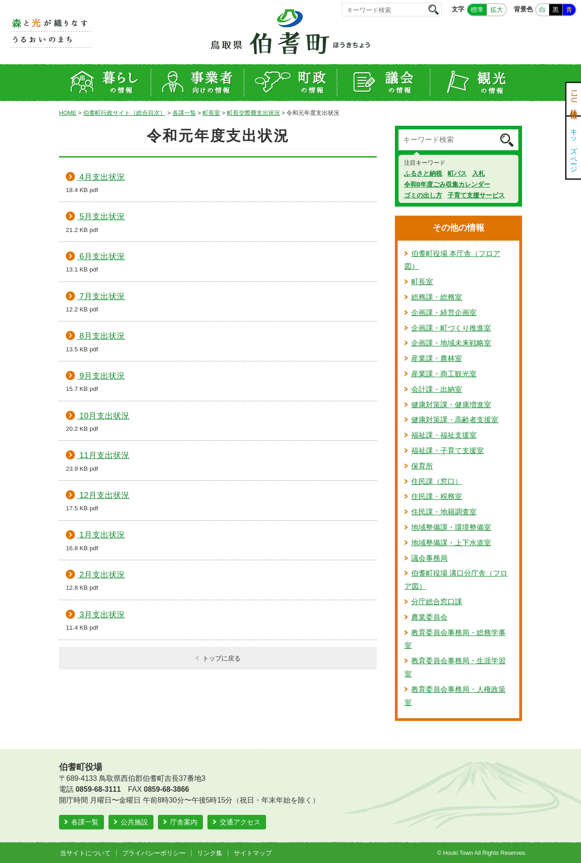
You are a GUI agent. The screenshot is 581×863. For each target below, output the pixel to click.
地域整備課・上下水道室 (451, 543)
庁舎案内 (183, 822)
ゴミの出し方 (423, 195)
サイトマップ (253, 853)
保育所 (422, 466)
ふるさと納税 (423, 173)
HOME (67, 112)
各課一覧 (184, 112)
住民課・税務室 (436, 496)
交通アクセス (240, 822)
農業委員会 (429, 617)
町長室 (211, 112)
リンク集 (209, 853)
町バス (457, 173)
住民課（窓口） (436, 481)
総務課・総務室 (436, 297)
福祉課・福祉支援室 (444, 435)
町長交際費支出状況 (253, 112)
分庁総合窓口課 (436, 602)
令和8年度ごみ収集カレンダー (447, 184)
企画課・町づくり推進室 (451, 328)
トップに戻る (221, 658)
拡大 (496, 9)
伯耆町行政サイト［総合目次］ (124, 112)
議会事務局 (429, 558)
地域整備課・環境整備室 (451, 527)
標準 (477, 9)
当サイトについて (85, 853)
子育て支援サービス (476, 195)
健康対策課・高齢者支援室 (454, 420)
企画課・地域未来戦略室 (451, 343)
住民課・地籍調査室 (444, 512)
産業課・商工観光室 (444, 374)
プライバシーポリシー (154, 853)
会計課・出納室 (436, 389)
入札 (478, 173)
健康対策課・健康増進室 (451, 405)
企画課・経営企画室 (444, 312)
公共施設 (134, 822)
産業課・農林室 (436, 358)
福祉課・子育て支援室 (447, 450)
